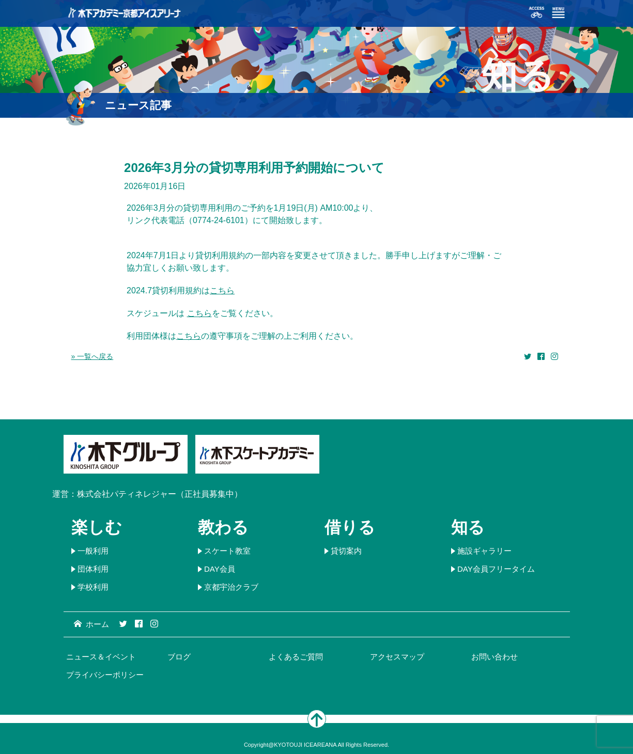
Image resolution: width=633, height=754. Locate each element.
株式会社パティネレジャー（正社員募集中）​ (159, 494)
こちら (222, 290)
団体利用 (93, 568)
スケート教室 (227, 550)
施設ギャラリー (484, 550)
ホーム (91, 624)
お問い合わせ (494, 656)
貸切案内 (346, 550)
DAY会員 (219, 568)
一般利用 (93, 550)
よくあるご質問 (296, 656)
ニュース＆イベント (101, 656)
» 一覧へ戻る (92, 356)
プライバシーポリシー (105, 674)
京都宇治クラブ (231, 587)
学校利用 (93, 587)
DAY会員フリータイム (496, 568)
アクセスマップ (397, 656)
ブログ (179, 656)
